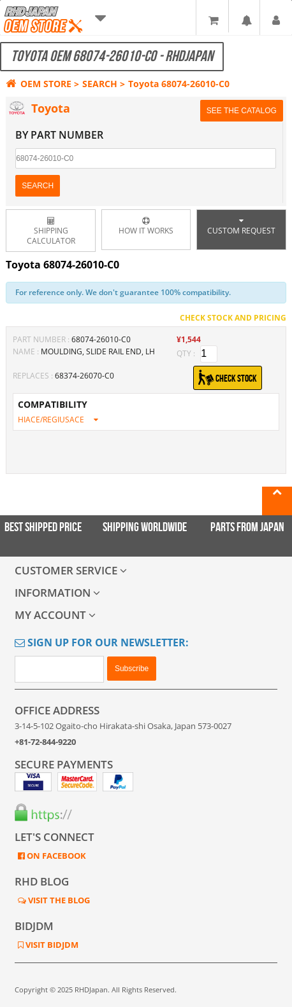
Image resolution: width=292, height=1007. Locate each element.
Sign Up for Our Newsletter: (102, 642)
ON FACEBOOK (55, 855)
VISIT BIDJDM (51, 944)
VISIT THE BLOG (58, 900)
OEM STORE (38, 84)
